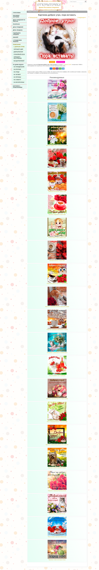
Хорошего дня (18, 49)
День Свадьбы (17, 30)
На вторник (17, 69)
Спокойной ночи (19, 54)
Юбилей (15, 37)
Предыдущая (33, 17)
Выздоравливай (19, 61)
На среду (16, 72)
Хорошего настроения (18, 57)
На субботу (17, 79)
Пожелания (16, 44)
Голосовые (16, 12)
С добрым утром (19, 46)
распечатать (60, 62)
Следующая (81, 17)
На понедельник (19, 66)
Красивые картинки (16, 16)
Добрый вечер (18, 51)
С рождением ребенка (17, 41)
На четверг (17, 74)
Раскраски (16, 24)
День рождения (18, 27)
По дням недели (18, 64)
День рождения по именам (19, 20)
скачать (52, 62)
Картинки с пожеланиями (17, 86)
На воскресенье (19, 82)
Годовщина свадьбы (17, 33)
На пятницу (17, 77)
